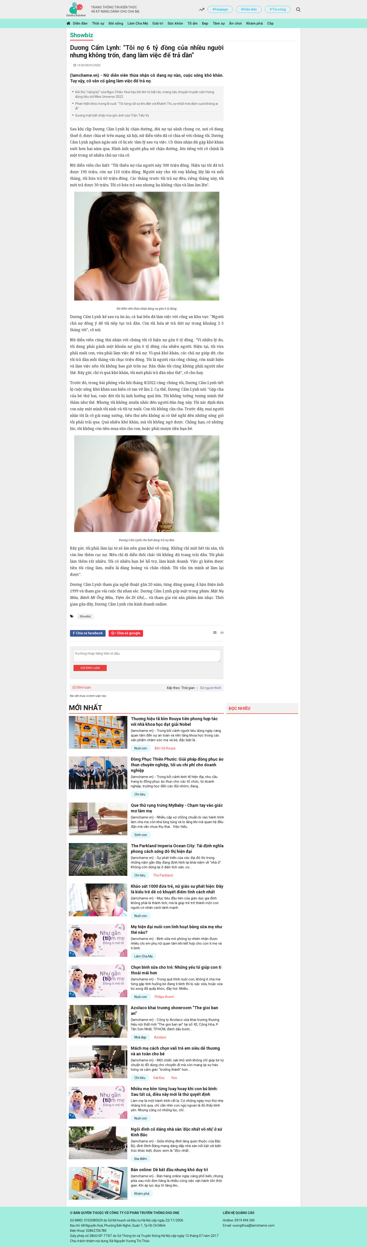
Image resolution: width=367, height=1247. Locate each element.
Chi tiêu (139, 794)
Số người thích (210, 688)
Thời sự (98, 23)
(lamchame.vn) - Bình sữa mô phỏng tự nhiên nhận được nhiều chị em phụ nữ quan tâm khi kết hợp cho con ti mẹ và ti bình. (176, 943)
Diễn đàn (80, 23)
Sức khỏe (175, 23)
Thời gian (188, 688)
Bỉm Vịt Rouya (165, 748)
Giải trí (157, 23)
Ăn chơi (235, 23)
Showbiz (81, 35)
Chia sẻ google (128, 633)
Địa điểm (140, 1159)
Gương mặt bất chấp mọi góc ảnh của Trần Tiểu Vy (112, 115)
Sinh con (140, 835)
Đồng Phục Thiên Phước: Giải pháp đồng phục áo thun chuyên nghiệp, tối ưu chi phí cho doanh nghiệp (177, 765)
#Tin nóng (278, 9)
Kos (174, 1078)
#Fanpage (220, 9)
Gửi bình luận (90, 668)
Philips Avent (164, 997)
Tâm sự (219, 23)
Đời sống (116, 23)
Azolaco (160, 1037)
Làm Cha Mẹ (138, 23)
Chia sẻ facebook (89, 633)
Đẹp (205, 23)
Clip (270, 23)
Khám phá (254, 23)
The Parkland (163, 875)
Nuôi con (140, 748)
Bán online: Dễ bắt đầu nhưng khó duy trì (169, 1169)
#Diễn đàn (249, 9)
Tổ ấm (192, 23)
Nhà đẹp (140, 1037)
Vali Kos (159, 1078)
